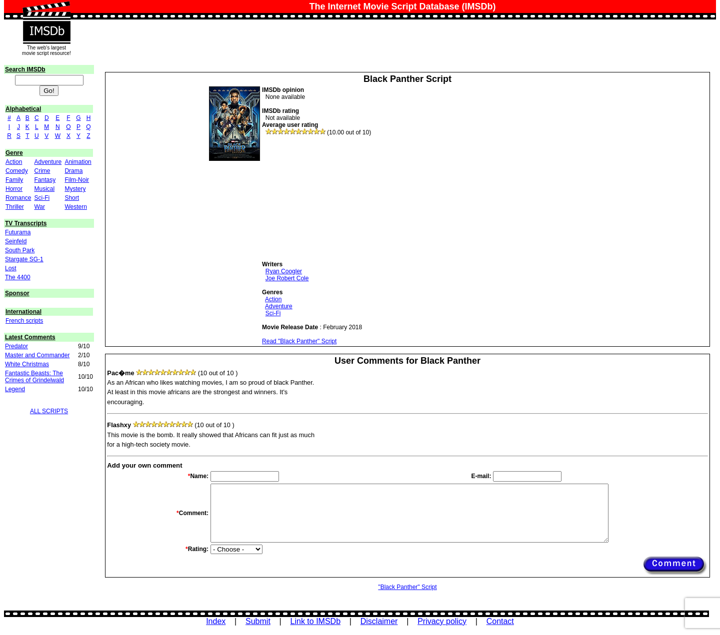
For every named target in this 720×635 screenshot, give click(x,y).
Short (71, 197)
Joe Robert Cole (287, 278)
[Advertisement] (337, 198)
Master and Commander (37, 355)
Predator (16, 346)
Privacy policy (442, 621)
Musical (44, 188)
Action (14, 161)
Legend (15, 389)
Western (75, 206)
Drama (73, 170)
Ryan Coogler (284, 271)
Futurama (17, 232)
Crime (42, 170)
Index (216, 621)
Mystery (75, 188)
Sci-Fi (42, 197)
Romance (18, 197)
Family (14, 179)
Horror (14, 188)
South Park (19, 250)
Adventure (48, 161)
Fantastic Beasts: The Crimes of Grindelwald (34, 377)
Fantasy (45, 179)
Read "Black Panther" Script (299, 341)
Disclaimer (379, 621)
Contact (500, 621)
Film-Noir (76, 179)
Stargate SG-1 (24, 259)
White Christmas (27, 364)
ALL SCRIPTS (49, 411)
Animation (77, 161)
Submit (258, 621)
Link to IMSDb (315, 621)
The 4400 (17, 277)
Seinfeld (15, 241)
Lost (10, 268)
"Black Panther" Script (407, 587)
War (39, 206)
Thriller (15, 206)
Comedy (17, 170)
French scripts (24, 320)
